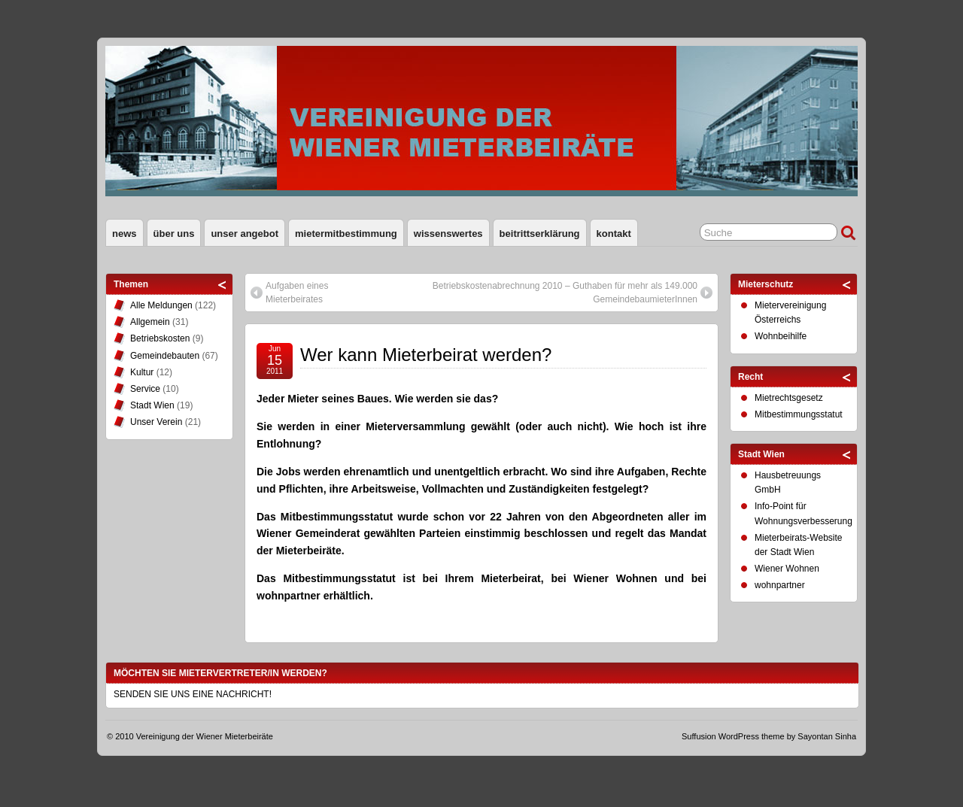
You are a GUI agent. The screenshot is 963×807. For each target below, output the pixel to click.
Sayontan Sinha (826, 736)
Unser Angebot (244, 233)
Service (145, 389)
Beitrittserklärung (540, 233)
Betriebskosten (160, 338)
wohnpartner (780, 585)
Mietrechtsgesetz (789, 398)
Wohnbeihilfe (781, 336)
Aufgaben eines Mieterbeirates (297, 293)
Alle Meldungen (161, 305)
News (124, 233)
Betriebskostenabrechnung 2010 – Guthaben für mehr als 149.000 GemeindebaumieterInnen (565, 293)
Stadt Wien (152, 405)
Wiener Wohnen (787, 568)
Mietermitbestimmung (346, 233)
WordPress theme (751, 736)
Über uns (174, 233)
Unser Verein (156, 422)
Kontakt (614, 233)
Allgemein (150, 322)
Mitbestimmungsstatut (799, 414)
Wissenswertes (448, 233)
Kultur (141, 372)
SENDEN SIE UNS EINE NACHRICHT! (193, 694)
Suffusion (699, 736)
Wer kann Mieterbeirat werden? (425, 354)
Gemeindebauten (164, 355)
